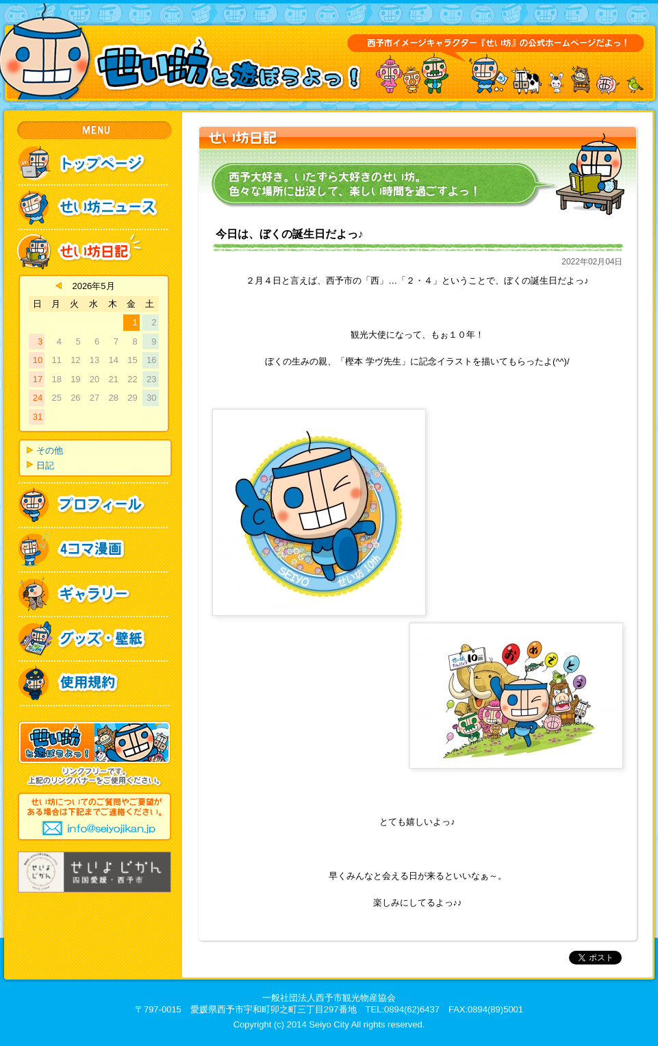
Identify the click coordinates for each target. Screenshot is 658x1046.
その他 (49, 450)
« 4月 (58, 285)
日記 (45, 465)
